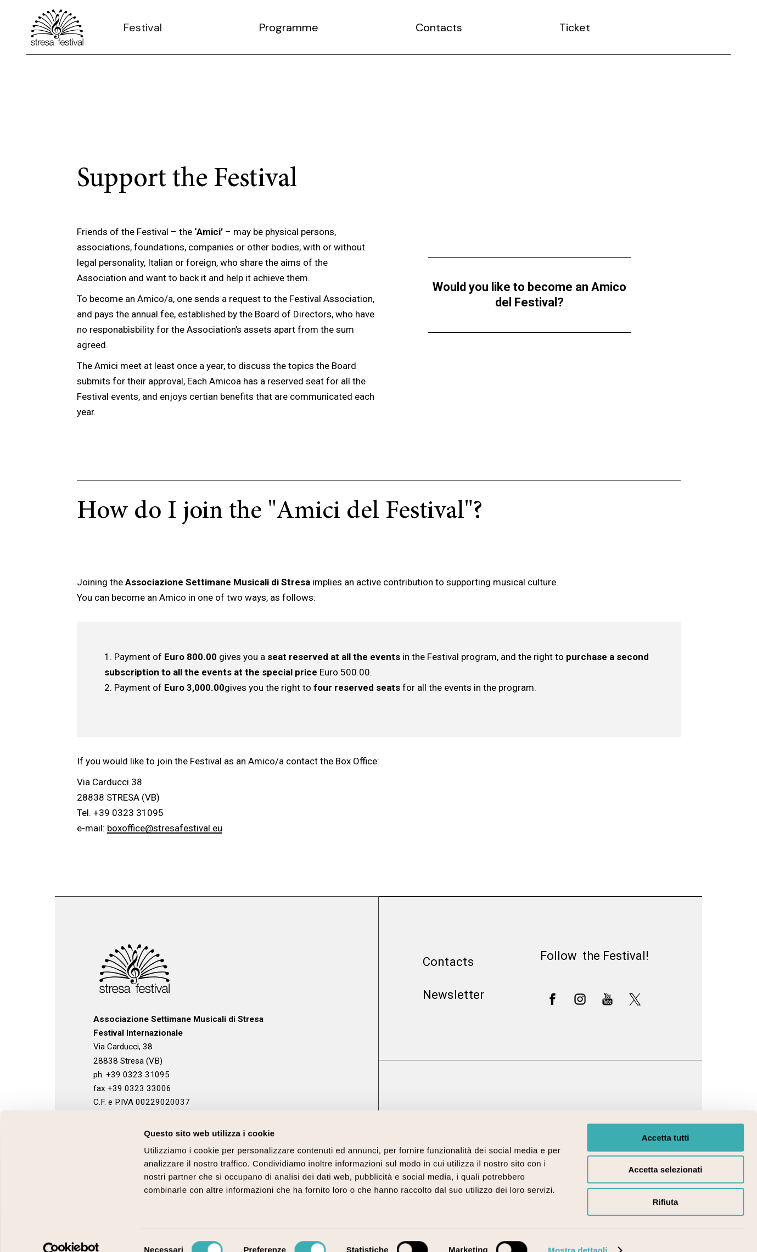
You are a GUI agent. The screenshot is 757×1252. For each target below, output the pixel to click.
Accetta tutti (665, 1117)
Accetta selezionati (665, 1150)
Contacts (448, 962)
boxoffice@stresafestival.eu (164, 828)
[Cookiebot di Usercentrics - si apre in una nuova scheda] (71, 1230)
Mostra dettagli (577, 1230)
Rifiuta (666, 1182)
